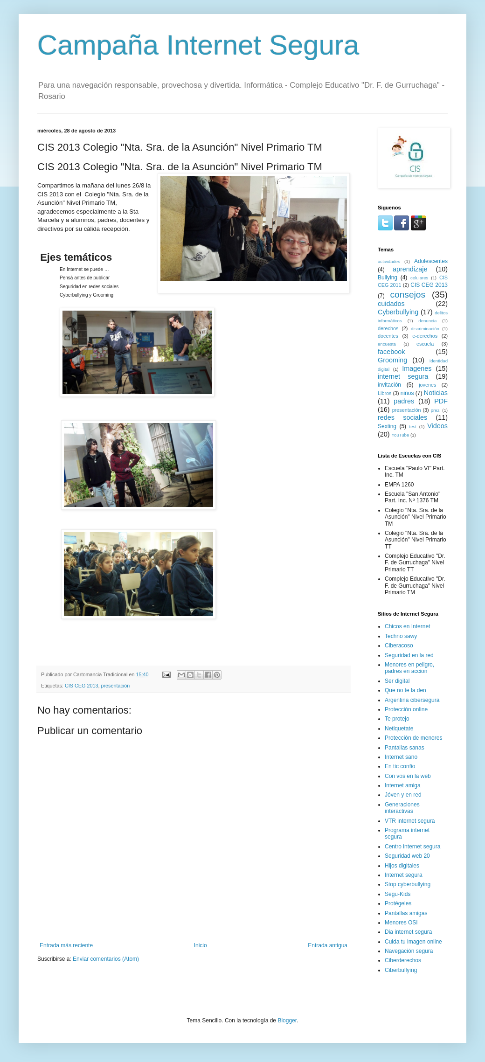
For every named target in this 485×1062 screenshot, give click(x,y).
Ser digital (397, 681)
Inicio (200, 945)
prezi (436, 410)
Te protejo (397, 718)
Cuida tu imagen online (413, 941)
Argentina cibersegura (412, 700)
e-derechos (424, 336)
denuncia (427, 320)
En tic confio (400, 766)
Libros (384, 393)
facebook (391, 351)
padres (404, 401)
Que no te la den (405, 690)
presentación (115, 685)
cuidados (391, 303)
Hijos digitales (402, 865)
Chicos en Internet (407, 626)
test (412, 426)
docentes (388, 336)
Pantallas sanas (404, 747)
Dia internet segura (408, 932)
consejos (407, 294)
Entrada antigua (327, 945)
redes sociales (402, 417)
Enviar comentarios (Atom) (106, 959)
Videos (437, 426)
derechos (388, 328)
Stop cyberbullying (407, 884)
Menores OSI (401, 922)
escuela (425, 344)
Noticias (436, 392)
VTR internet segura (410, 821)
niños (407, 393)
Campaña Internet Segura (198, 45)
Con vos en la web (408, 776)
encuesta (387, 344)
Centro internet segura (412, 846)
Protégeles (398, 903)
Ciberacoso (399, 645)
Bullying (387, 277)
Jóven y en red (403, 794)
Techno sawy (401, 636)
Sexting (387, 426)
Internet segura (404, 875)
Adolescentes (431, 261)
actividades (389, 261)
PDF (441, 401)
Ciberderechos (403, 960)
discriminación (425, 328)
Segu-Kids (397, 894)
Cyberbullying (398, 312)
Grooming (392, 360)
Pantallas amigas (406, 913)
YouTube (400, 434)
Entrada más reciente (66, 945)
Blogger (287, 1020)
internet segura (403, 376)
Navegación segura (409, 951)
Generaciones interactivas (402, 807)
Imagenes (416, 368)
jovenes (427, 385)
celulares (419, 277)
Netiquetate (399, 728)
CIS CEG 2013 (81, 685)
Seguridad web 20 (407, 856)
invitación (389, 385)
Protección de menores (413, 738)
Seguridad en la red (409, 655)
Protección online (406, 709)
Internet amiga (403, 785)
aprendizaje (410, 269)
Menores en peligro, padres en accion (409, 667)
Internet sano (401, 757)
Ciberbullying (401, 970)
